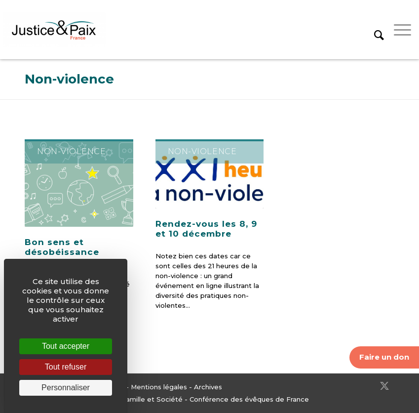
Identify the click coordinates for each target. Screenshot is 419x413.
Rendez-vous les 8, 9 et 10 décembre (206, 229)
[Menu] (397, 29)
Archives (208, 387)
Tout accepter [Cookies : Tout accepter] (65, 346)
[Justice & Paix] (54, 29)
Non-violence (69, 79)
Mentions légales (159, 387)
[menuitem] (374, 29)
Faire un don (384, 357)
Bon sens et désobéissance (62, 247)
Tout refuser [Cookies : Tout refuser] (65, 367)
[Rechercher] (374, 29)
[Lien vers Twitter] (384, 385)
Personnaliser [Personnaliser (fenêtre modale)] (65, 387)
